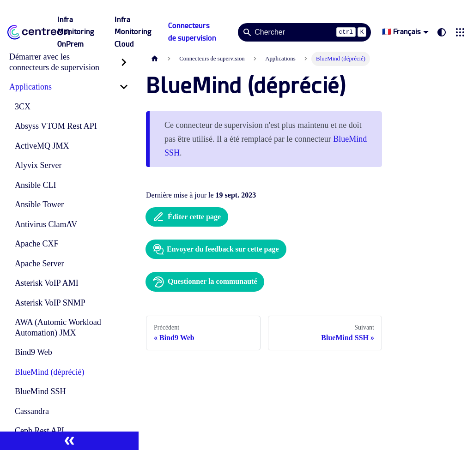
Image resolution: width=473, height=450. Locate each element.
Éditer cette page (187, 216)
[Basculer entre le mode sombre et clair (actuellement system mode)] (441, 32)
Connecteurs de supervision (192, 31)
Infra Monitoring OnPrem (75, 31)
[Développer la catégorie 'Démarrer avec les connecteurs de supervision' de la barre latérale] (124, 62)
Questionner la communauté (205, 282)
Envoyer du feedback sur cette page (216, 249)
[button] (460, 32)
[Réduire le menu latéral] (69, 441)
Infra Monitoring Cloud (133, 31)
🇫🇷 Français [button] (401, 31)
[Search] (304, 32)
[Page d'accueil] (155, 59)
